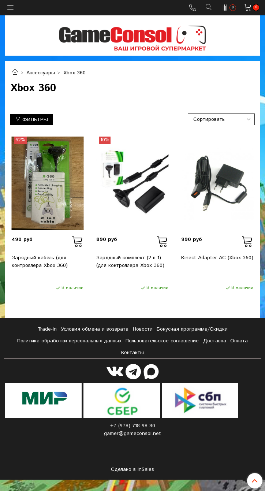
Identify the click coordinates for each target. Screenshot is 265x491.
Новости (143, 329)
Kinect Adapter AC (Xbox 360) (217, 257)
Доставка (214, 341)
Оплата (239, 341)
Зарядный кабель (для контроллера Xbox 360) (40, 261)
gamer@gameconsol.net (132, 433)
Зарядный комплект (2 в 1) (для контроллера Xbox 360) (130, 261)
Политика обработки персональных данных (69, 341)
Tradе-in (47, 329)
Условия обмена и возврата (94, 329)
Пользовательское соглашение (162, 341)
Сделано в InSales (132, 469)
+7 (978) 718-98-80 (132, 425)
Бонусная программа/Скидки (192, 329)
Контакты (132, 352)
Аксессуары (40, 73)
